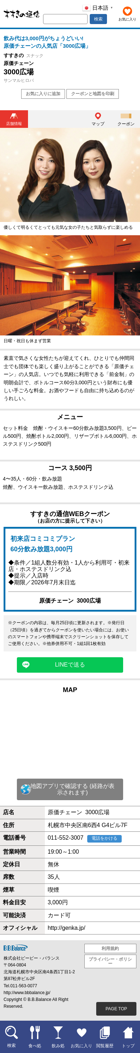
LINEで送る (70, 665)
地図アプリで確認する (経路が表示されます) (73, 789)
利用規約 (110, 948)
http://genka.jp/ (66, 928)
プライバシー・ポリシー (110, 961)
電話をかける (104, 838)
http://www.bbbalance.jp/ (27, 992)
